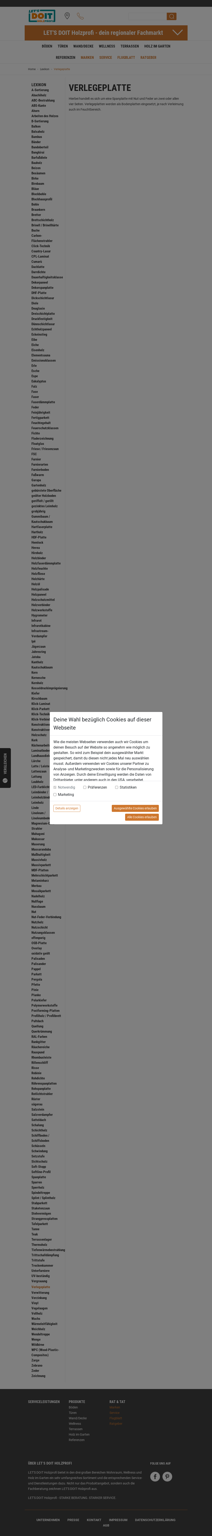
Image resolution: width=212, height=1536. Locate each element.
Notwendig (66, 787)
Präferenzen (97, 787)
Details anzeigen (66, 808)
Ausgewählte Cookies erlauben (135, 808)
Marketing (66, 794)
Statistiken (128, 787)
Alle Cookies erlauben (142, 817)
